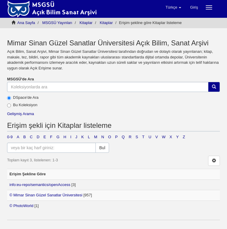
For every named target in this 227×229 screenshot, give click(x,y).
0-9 (10, 137)
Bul (102, 147)
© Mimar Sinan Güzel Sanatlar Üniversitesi (45, 195)
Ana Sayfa (26, 22)
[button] (173, 7)
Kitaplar (86, 22)
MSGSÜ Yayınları (57, 22)
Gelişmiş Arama (20, 114)
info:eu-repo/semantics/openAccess (39, 184)
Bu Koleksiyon (22, 105)
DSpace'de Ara (22, 97)
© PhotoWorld (21, 205)
